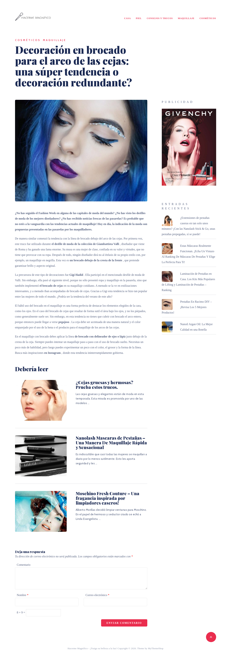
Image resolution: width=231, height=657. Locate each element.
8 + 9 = (21, 612)
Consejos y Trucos (160, 18)
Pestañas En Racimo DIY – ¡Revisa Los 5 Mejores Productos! (187, 307)
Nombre (22, 595)
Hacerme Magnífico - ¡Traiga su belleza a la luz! (92, 648)
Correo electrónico (97, 595)
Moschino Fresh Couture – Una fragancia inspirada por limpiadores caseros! (107, 498)
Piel (139, 18)
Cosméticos (207, 18)
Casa (127, 18)
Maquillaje (186, 18)
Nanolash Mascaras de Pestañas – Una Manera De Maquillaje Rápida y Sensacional (111, 442)
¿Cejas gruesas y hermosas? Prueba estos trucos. (104, 384)
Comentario (24, 564)
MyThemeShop (155, 648)
